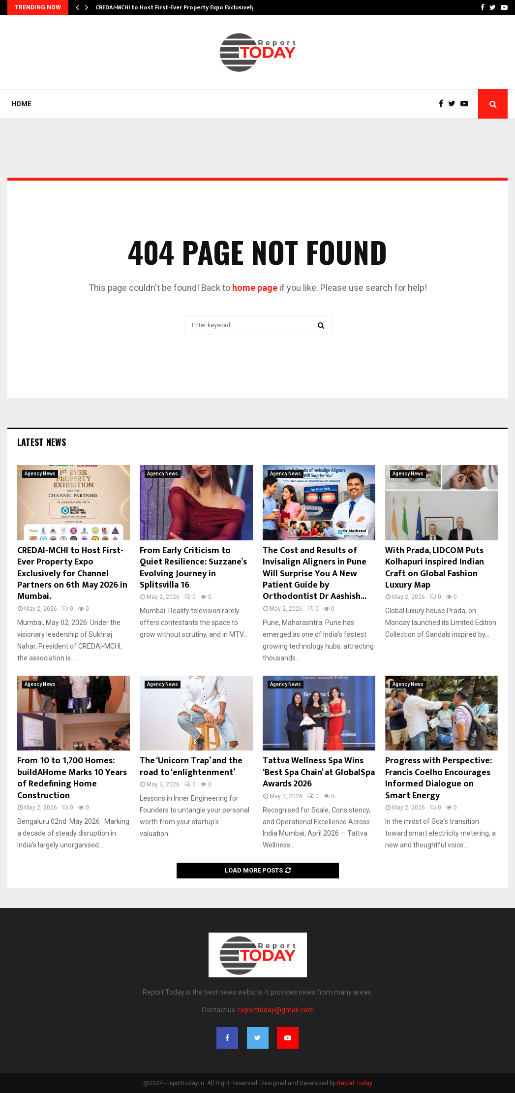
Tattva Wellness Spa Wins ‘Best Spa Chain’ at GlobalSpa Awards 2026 (319, 772)
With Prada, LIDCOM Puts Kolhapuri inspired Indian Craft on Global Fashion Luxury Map (434, 568)
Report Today (354, 1083)
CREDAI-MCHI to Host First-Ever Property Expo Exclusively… (177, 7)
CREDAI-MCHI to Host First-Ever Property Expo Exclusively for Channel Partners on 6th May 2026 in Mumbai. (72, 573)
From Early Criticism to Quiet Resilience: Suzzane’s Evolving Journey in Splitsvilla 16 (193, 568)
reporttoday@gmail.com (276, 1010)
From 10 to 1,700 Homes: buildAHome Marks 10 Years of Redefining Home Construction (72, 778)
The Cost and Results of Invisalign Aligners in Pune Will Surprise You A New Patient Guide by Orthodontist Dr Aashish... (314, 573)
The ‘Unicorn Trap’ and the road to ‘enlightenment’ (191, 766)
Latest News (41, 442)
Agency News (40, 473)
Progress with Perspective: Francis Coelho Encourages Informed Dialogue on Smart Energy (438, 778)
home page (254, 287)
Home (21, 104)
